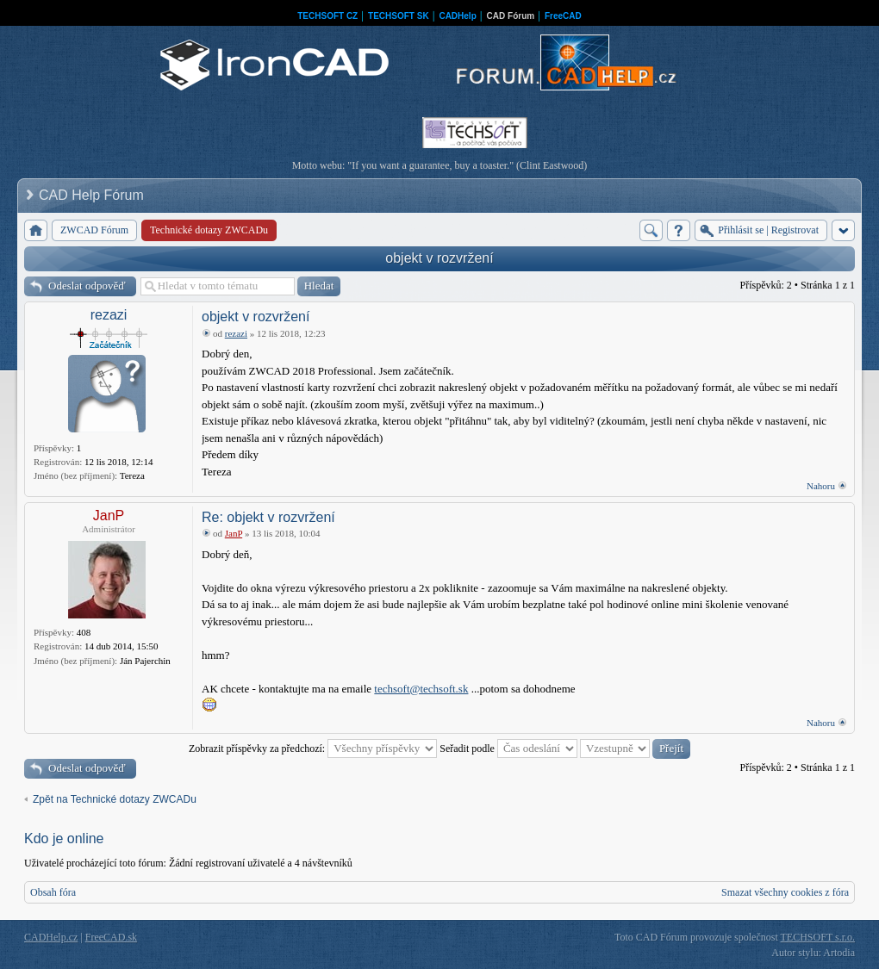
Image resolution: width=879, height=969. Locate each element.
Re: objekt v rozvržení (268, 517)
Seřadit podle (508, 748)
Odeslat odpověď (87, 285)
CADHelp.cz (51, 937)
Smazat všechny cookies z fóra (785, 892)
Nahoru (821, 486)
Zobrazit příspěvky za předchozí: (313, 748)
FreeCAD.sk (111, 937)
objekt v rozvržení (439, 258)
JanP (108, 515)
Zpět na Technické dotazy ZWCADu (114, 799)
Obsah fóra (53, 892)
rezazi (109, 314)
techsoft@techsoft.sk (421, 688)
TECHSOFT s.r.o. (818, 937)
